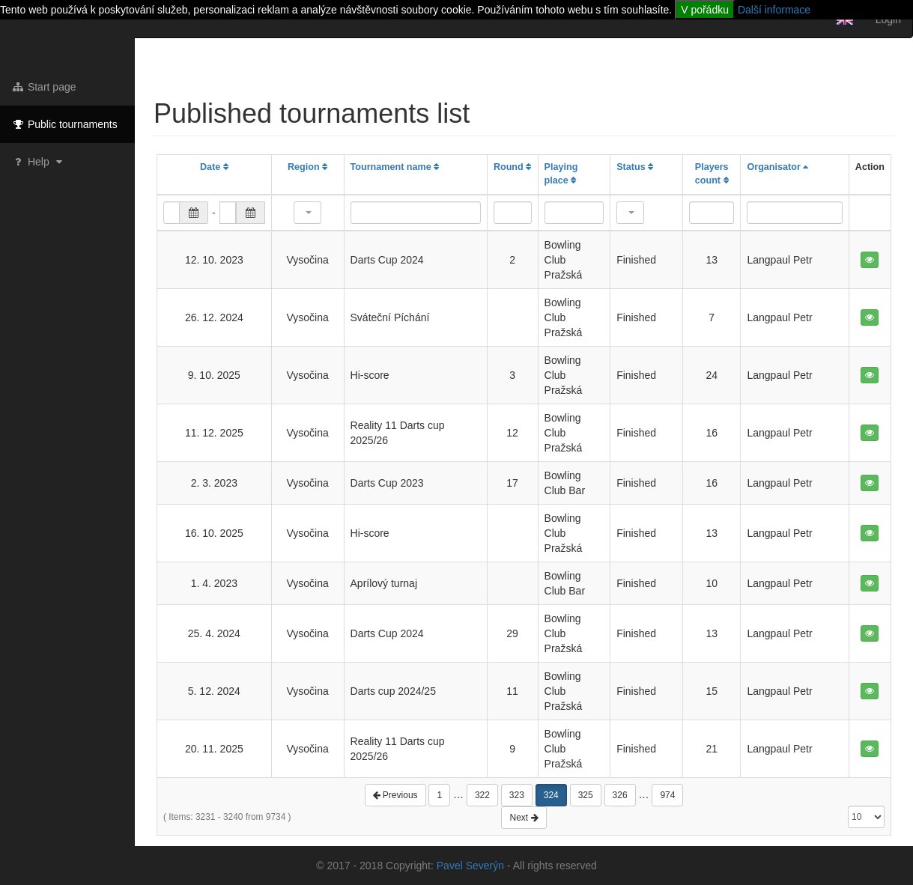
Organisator (777, 167)
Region (307, 167)
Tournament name (395, 167)
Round (512, 167)
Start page (43, 87)
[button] (307, 212)
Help (38, 162)
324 (551, 795)
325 (585, 795)
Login (888, 19)
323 (516, 795)
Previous (395, 795)
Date (214, 167)
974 (667, 795)
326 (620, 795)
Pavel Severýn (470, 866)
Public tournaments (64, 124)
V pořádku (705, 10)
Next (523, 817)
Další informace (774, 10)
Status (634, 167)
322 (482, 795)
